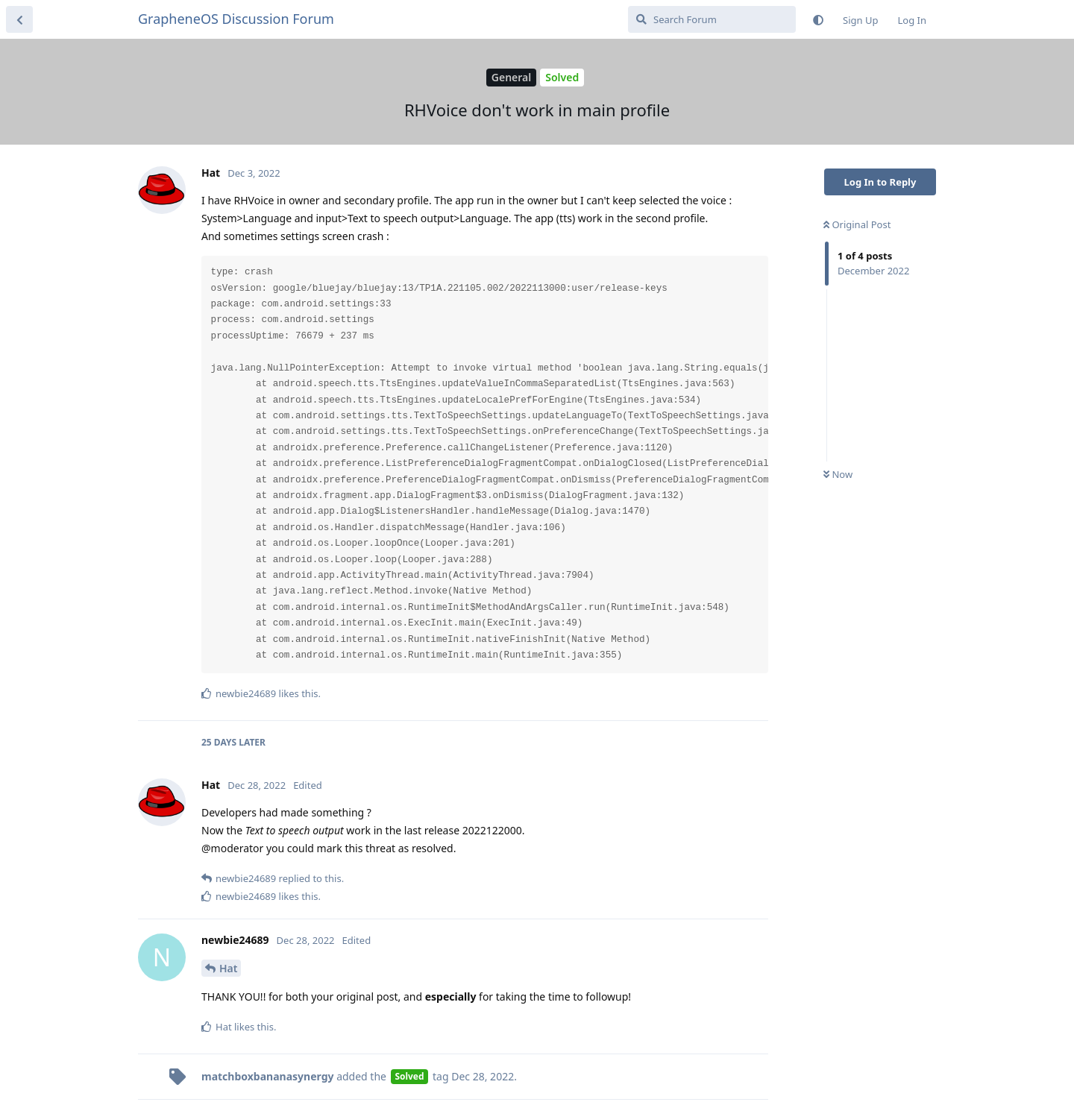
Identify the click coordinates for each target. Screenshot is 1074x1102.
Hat (228, 968)
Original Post (857, 224)
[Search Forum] (712, 19)
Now (837, 474)
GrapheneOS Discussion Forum (236, 19)
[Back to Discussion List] (19, 19)
